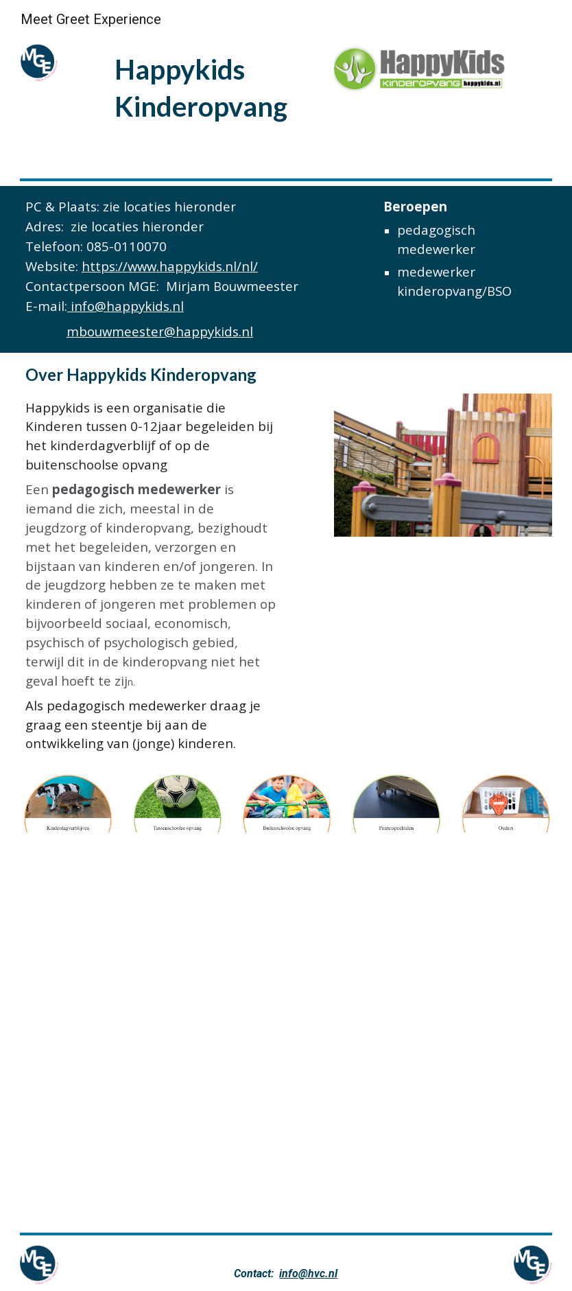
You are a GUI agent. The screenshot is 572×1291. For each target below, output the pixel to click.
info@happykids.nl (125, 305)
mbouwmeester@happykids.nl (160, 331)
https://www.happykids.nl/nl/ (170, 266)
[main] (218, 87)
